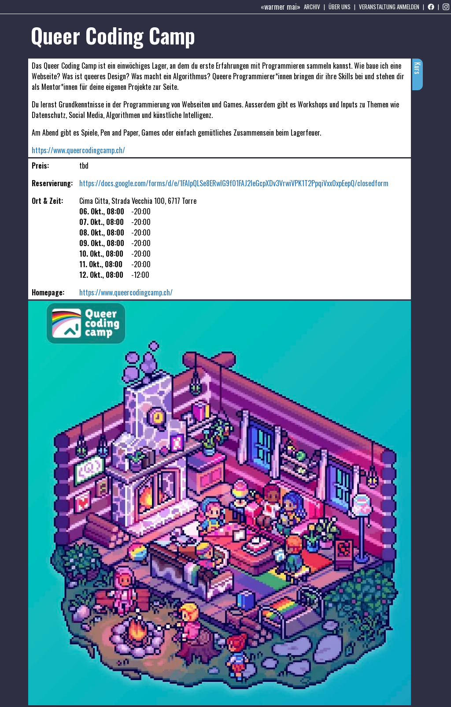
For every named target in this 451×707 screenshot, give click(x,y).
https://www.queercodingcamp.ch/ (78, 150)
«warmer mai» (280, 6)
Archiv (312, 6)
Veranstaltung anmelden (389, 6)
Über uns (340, 6)
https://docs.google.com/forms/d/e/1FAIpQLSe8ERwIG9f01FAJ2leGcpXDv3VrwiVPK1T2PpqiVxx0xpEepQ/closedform (233, 183)
